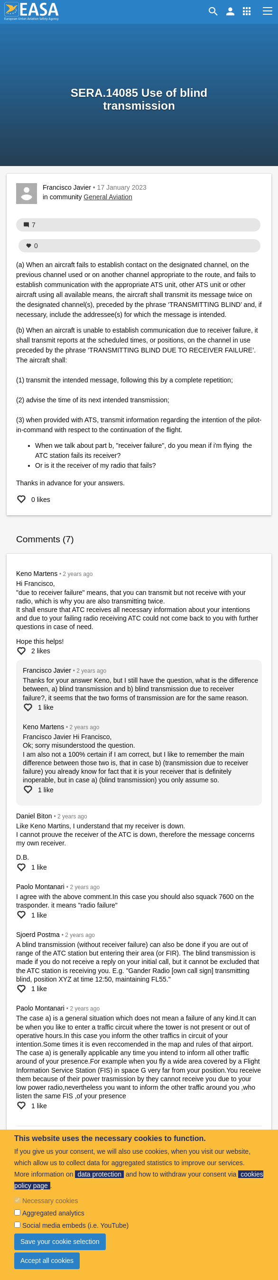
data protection (99, 1174)
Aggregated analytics (53, 1213)
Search (215, 11)
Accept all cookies (47, 1260)
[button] (246, 11)
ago (78, 574)
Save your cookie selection (60, 1241)
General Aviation (107, 197)
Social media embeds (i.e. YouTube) (75, 1225)
